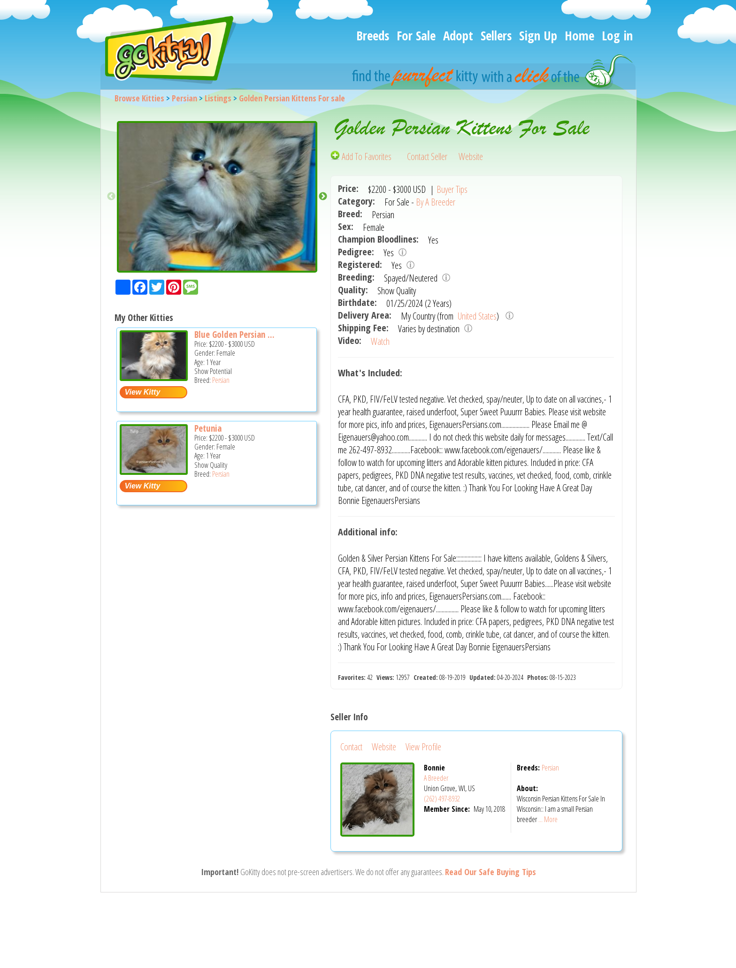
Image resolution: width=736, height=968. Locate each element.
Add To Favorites (361, 156)
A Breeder (436, 778)
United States (476, 316)
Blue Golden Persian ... (234, 334)
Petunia (208, 428)
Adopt (458, 35)
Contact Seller (427, 156)
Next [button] (323, 196)
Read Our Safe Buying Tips (490, 871)
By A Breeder (435, 202)
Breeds (372, 35)
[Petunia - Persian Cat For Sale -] (154, 471)
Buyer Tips (452, 189)
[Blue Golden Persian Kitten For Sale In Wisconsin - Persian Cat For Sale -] (154, 377)
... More (548, 819)
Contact (351, 746)
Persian (184, 98)
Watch (380, 341)
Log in (617, 35)
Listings (218, 98)
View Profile (423, 746)
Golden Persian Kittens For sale (292, 98)
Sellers (496, 35)
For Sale (416, 35)
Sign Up (538, 35)
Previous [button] (111, 196)
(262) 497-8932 (442, 798)
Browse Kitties (139, 98)
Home (579, 35)
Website (471, 156)
